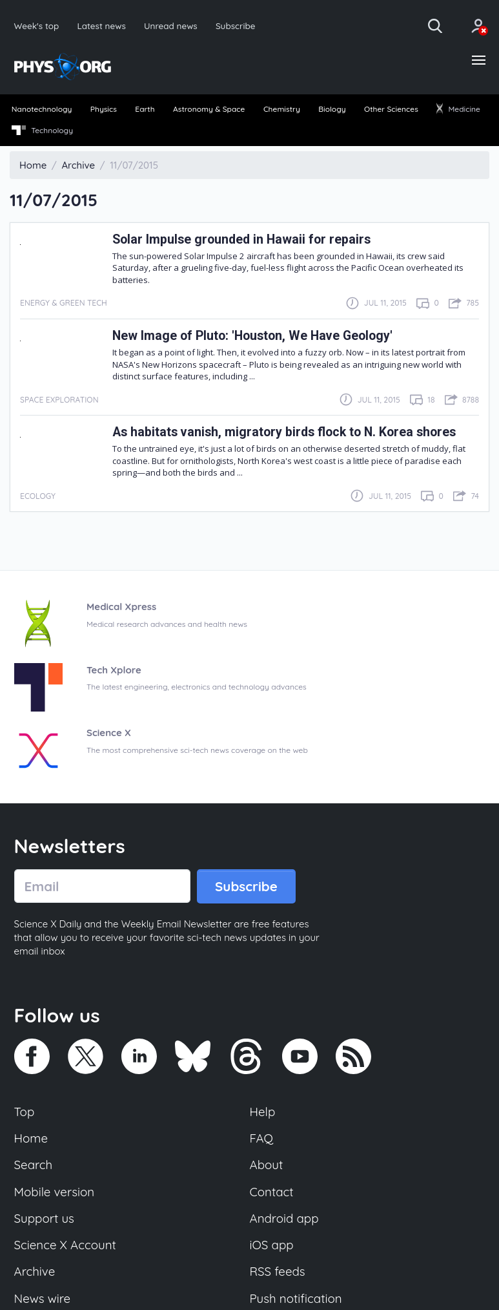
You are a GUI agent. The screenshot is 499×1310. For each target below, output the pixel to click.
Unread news (171, 25)
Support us (44, 1218)
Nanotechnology (42, 109)
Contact (272, 1191)
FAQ (262, 1138)
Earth (144, 109)
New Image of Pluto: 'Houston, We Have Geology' (252, 335)
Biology (331, 109)
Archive (35, 1271)
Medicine (458, 109)
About (266, 1164)
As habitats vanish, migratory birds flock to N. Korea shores (284, 432)
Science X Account (65, 1244)
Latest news (101, 25)
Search (33, 1164)
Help (263, 1111)
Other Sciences (391, 109)
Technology (42, 130)
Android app (284, 1218)
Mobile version (54, 1191)
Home (31, 1138)
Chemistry (281, 109)
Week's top (36, 25)
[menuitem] (41, 110)
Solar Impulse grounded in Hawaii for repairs (241, 239)
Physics (103, 109)
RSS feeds (277, 1271)
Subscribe (236, 25)
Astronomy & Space (209, 109)
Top (24, 1111)
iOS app (272, 1244)
